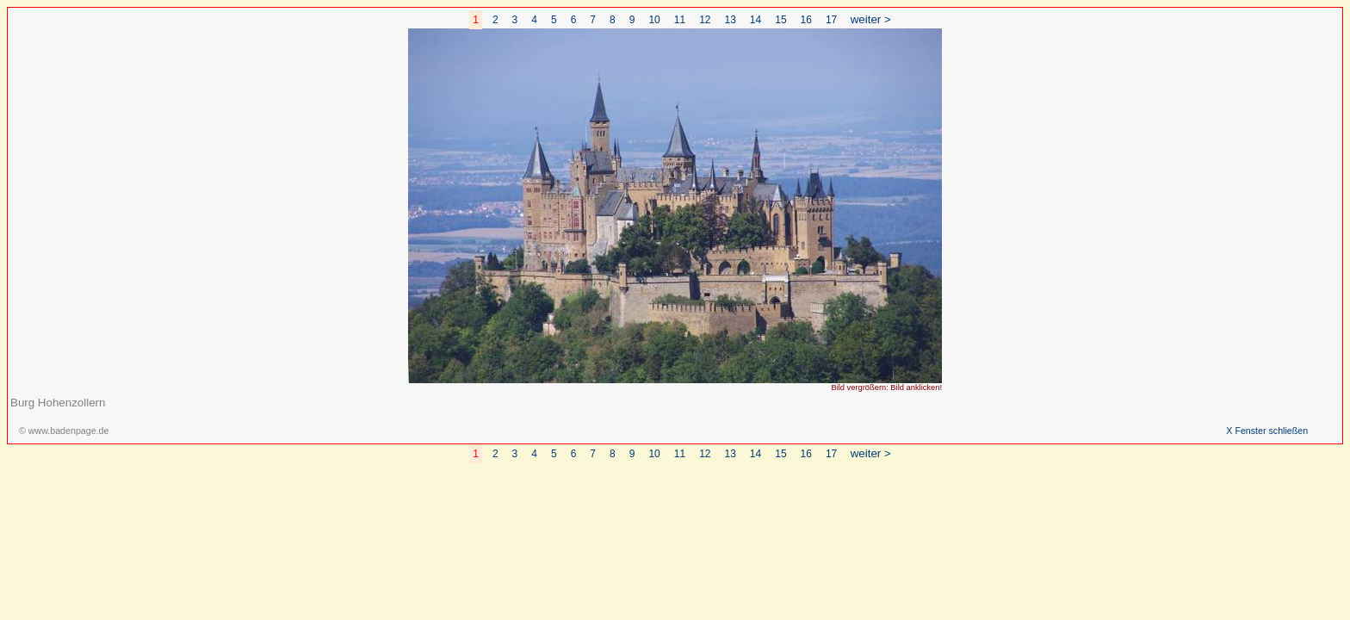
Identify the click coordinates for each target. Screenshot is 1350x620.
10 (654, 20)
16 (806, 20)
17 (831, 20)
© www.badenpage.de (63, 430)
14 (755, 20)
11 (679, 20)
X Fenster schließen (1267, 430)
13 (730, 20)
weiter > (871, 19)
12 (704, 20)
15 (780, 20)
